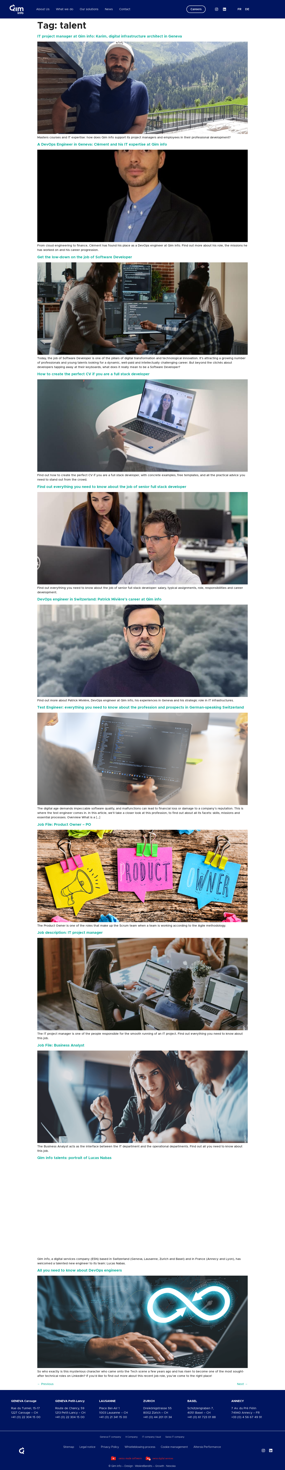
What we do (64, 9)
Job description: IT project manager (70, 933)
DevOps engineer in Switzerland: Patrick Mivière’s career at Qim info (99, 599)
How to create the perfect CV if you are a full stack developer (93, 374)
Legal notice (87, 1447)
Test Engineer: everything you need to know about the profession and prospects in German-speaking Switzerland (140, 707)
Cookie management (174, 1447)
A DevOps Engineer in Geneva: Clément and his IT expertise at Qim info (102, 144)
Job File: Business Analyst (60, 1045)
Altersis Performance (207, 1447)
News (109, 9)
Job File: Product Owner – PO (64, 824)
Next (242, 1384)
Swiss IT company (174, 1437)
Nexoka (171, 1466)
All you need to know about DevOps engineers (79, 1270)
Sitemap (68, 1447)
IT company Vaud (151, 1437)
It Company (132, 1437)
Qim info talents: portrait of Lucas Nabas (74, 1158)
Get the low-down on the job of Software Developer (84, 257)
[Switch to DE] (247, 9)
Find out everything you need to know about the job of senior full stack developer (111, 487)
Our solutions (89, 9)
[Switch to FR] (239, 9)
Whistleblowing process (140, 1447)
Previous (45, 1384)
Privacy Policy (110, 1447)
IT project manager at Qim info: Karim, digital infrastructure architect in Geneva (109, 36)
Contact (124, 9)
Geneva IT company (110, 1437)
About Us (42, 9)
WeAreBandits (143, 1466)
